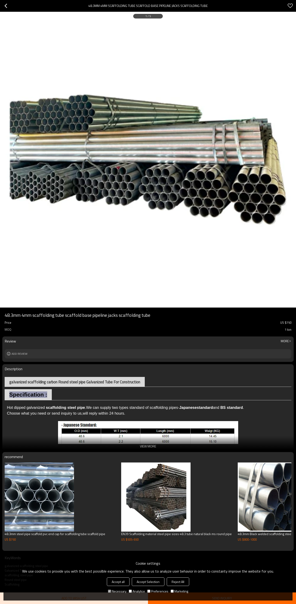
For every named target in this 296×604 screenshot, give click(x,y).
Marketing (179, 591)
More (285, 341)
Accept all (118, 581)
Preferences (157, 591)
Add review (20, 353)
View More (148, 446)
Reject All (178, 581)
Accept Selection (148, 581)
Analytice (137, 591)
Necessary (117, 591)
